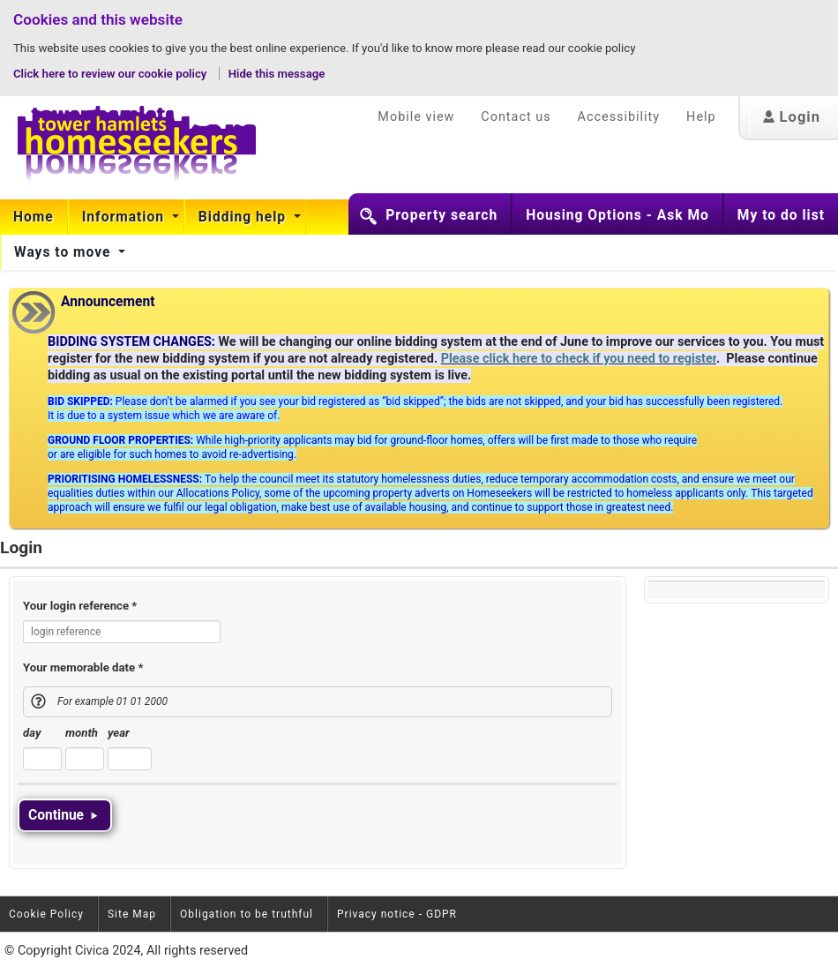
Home (33, 217)
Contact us (515, 116)
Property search (441, 215)
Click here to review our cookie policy (111, 73)
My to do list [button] (781, 215)
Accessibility (619, 116)
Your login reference (80, 605)
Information (125, 217)
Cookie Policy (46, 914)
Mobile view (416, 116)
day (32, 732)
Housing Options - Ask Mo (617, 215)
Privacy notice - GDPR (397, 914)
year (119, 732)
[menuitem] (34, 217)
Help (700, 116)
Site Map (132, 914)
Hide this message (276, 73)
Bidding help (244, 217)
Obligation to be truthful (246, 914)
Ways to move (64, 252)
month (81, 732)
